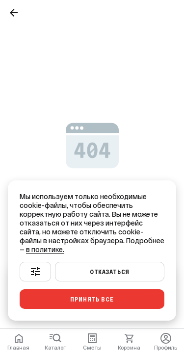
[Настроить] (35, 271)
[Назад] (14, 13)
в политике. (45, 249)
